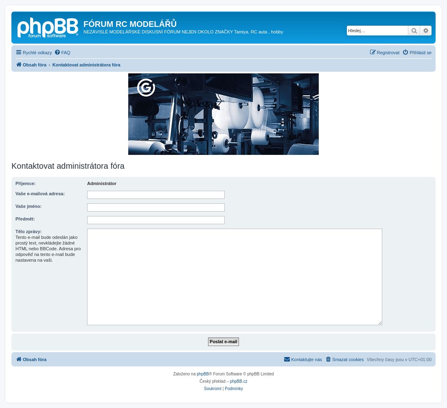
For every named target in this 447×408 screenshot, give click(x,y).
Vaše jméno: (28, 206)
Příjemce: (25, 183)
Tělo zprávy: (28, 231)
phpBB (203, 374)
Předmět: (25, 218)
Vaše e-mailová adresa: (40, 193)
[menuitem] (62, 52)
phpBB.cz (239, 381)
